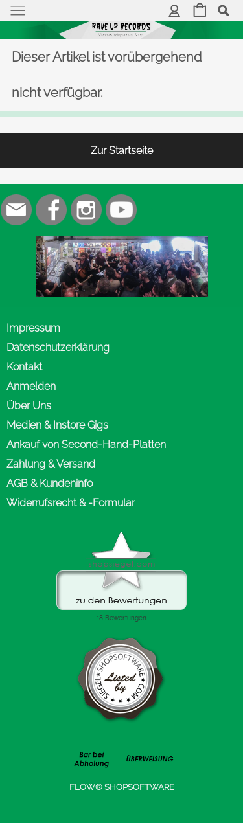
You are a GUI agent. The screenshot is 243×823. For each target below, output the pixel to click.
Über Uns (28, 406)
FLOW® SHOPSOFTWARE (121, 787)
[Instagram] (86, 210)
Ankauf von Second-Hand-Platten (86, 444)
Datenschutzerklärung (58, 347)
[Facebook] (51, 210)
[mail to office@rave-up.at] (16, 210)
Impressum (33, 328)
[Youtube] (121, 210)
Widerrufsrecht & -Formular (70, 503)
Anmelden (31, 386)
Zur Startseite (122, 150)
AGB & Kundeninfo (49, 483)
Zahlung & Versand (50, 464)
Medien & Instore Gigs (57, 425)
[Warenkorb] (200, 11)
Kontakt (24, 367)
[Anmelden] (174, 11)
